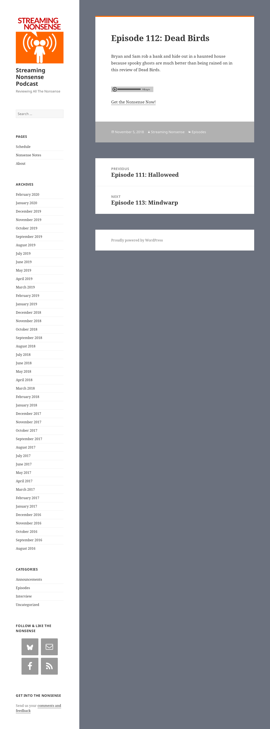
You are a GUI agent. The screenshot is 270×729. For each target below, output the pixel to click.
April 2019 (24, 278)
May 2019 (23, 270)
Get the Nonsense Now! (133, 102)
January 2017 (26, 506)
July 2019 (23, 253)
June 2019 (24, 262)
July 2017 (23, 455)
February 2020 (27, 194)
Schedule (23, 146)
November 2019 (28, 219)
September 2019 (29, 236)
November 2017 (28, 422)
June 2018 (24, 363)
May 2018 (23, 371)
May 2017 (23, 472)
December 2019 (28, 211)
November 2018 (28, 321)
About (21, 163)
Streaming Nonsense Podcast (30, 76)
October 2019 (26, 228)
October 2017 (26, 430)
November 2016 (28, 523)
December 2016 (28, 514)
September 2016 (29, 540)
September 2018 (29, 337)
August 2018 (25, 346)
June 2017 (24, 464)
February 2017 (27, 498)
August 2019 (25, 245)
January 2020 (26, 203)
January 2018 (26, 405)
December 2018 (28, 312)
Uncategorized (27, 604)
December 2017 (28, 413)
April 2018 (24, 380)
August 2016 (25, 548)
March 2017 (25, 489)
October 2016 (26, 531)
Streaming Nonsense (168, 132)
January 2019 (26, 304)
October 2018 (26, 329)
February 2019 (27, 295)
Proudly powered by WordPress (137, 240)
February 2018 (27, 396)
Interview (24, 596)
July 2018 (23, 354)
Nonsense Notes (28, 155)
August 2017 (25, 447)
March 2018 (25, 388)
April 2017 (24, 481)
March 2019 (25, 287)
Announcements (29, 579)
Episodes (23, 588)
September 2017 (29, 439)
